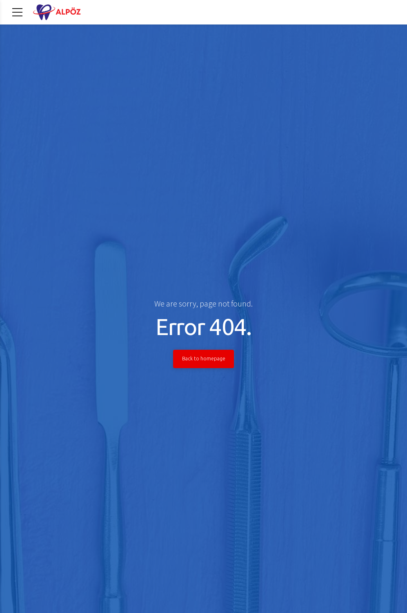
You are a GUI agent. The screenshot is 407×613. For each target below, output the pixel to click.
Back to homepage (204, 358)
